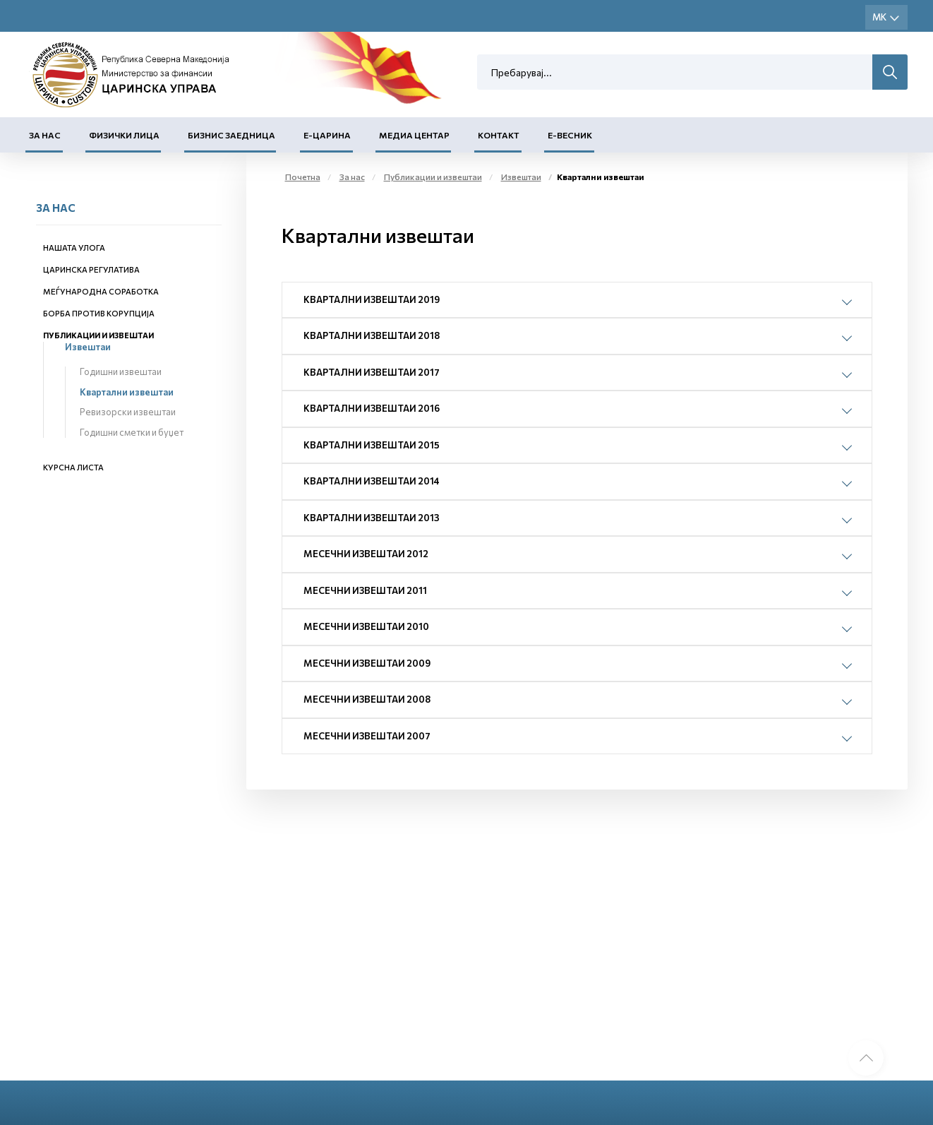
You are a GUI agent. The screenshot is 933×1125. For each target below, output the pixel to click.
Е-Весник (570, 135)
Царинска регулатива (91, 269)
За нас (45, 135)
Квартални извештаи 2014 (371, 481)
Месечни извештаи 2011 (365, 590)
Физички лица (124, 135)
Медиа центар (414, 135)
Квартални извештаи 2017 (371, 372)
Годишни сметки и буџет (131, 432)
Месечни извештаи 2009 (367, 663)
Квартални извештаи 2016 (371, 408)
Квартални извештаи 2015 (371, 445)
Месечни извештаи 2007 (367, 736)
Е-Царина (327, 135)
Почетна (302, 176)
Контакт (498, 135)
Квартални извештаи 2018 (371, 335)
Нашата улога (74, 247)
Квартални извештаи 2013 (371, 517)
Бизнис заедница (231, 135)
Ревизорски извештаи (128, 411)
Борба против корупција (99, 313)
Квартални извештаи (127, 392)
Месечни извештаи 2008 (367, 699)
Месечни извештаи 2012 (365, 553)
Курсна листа (73, 467)
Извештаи (88, 346)
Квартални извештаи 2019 (371, 299)
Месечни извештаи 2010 (366, 626)
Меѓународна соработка (101, 291)
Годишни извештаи (121, 371)
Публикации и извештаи (98, 335)
